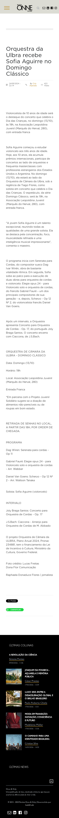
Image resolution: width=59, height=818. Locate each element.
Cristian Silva (31, 743)
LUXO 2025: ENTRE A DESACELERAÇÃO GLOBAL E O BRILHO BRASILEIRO (39, 695)
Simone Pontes (16, 659)
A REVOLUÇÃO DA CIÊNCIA (23, 655)
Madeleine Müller (34, 725)
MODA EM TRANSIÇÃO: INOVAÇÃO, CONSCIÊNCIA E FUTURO (38, 717)
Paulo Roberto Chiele (36, 703)
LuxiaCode (29, 805)
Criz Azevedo (33, 85)
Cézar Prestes (32, 681)
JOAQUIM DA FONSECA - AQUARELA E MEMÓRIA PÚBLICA (37, 673)
